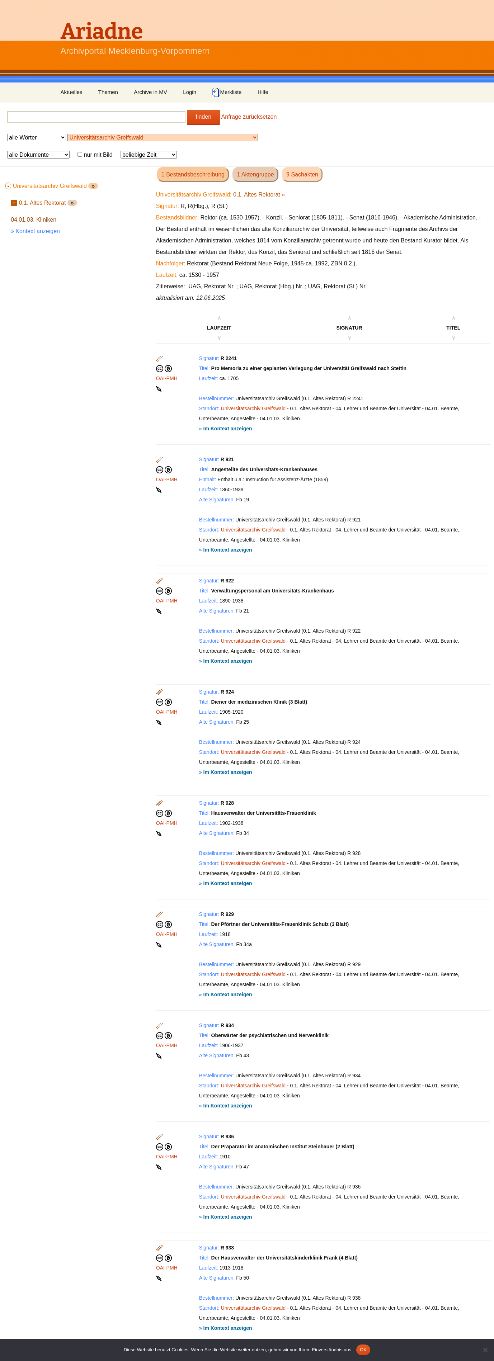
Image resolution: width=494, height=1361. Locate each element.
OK (363, 1349)
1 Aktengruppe (255, 174)
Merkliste (226, 92)
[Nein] (485, 1349)
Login (189, 92)
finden (203, 117)
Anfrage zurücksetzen (249, 117)
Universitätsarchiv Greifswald (253, 408)
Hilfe (263, 92)
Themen (108, 92)
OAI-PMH (167, 378)
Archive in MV (150, 92)
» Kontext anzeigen (35, 231)
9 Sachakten (302, 174)
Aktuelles (72, 92)
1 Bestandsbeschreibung (193, 174)
